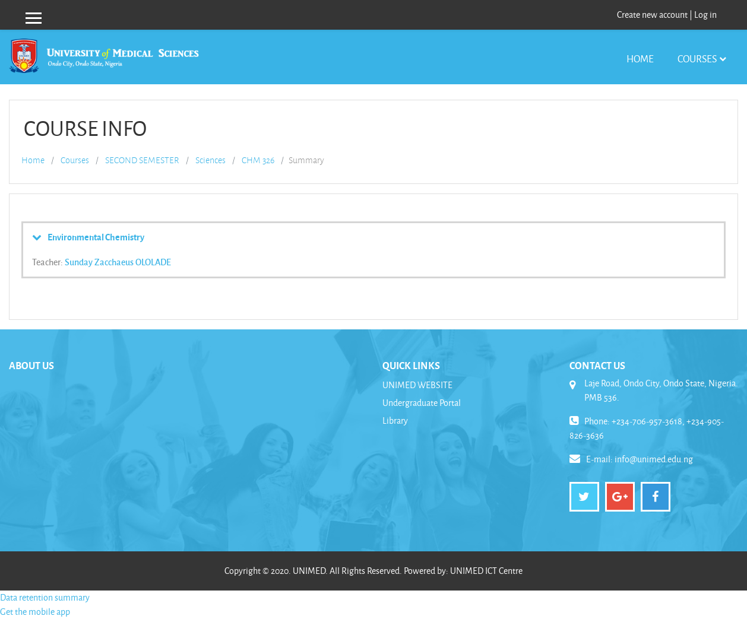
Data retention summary (45, 597)
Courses (697, 58)
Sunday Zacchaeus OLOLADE (118, 262)
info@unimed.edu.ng (654, 459)
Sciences (210, 160)
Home (640, 58)
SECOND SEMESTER (142, 160)
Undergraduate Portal (421, 402)
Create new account (652, 14)
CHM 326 (258, 160)
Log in (705, 14)
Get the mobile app (35, 611)
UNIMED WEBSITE (417, 385)
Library (395, 420)
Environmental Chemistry (96, 237)
